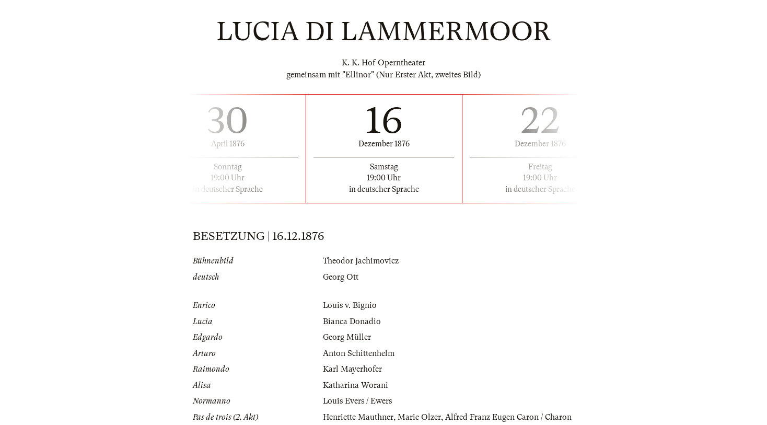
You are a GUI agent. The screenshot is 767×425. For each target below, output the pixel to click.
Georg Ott (340, 277)
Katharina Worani (355, 385)
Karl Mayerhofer (352, 369)
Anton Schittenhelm (358, 353)
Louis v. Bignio (350, 305)
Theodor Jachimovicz (361, 261)
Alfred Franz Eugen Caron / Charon (508, 417)
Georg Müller (347, 337)
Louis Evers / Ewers (357, 401)
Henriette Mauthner (358, 417)
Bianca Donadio (352, 321)
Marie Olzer (419, 417)
